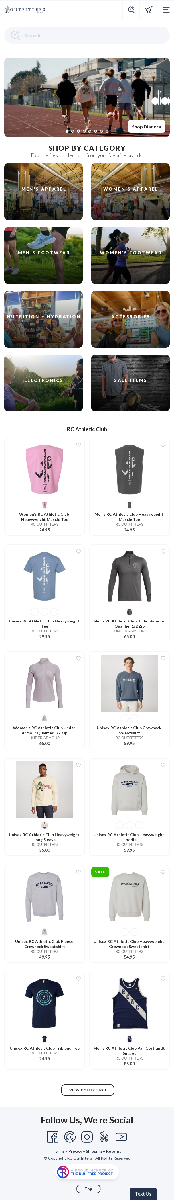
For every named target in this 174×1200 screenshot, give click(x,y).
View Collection (87, 1090)
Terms (59, 1151)
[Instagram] (87, 1137)
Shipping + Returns (103, 1151)
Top (88, 1189)
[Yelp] (104, 1137)
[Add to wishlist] (78, 444)
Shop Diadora (146, 126)
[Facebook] (52, 1137)
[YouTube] (121, 1137)
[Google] (69, 1137)
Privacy (75, 1151)
